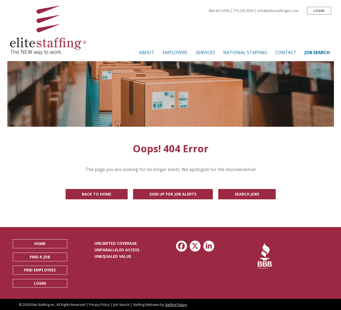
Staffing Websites (146, 304)
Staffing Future (176, 304)
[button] (319, 11)
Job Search (121, 304)
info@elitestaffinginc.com (278, 10)
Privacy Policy (99, 304)
